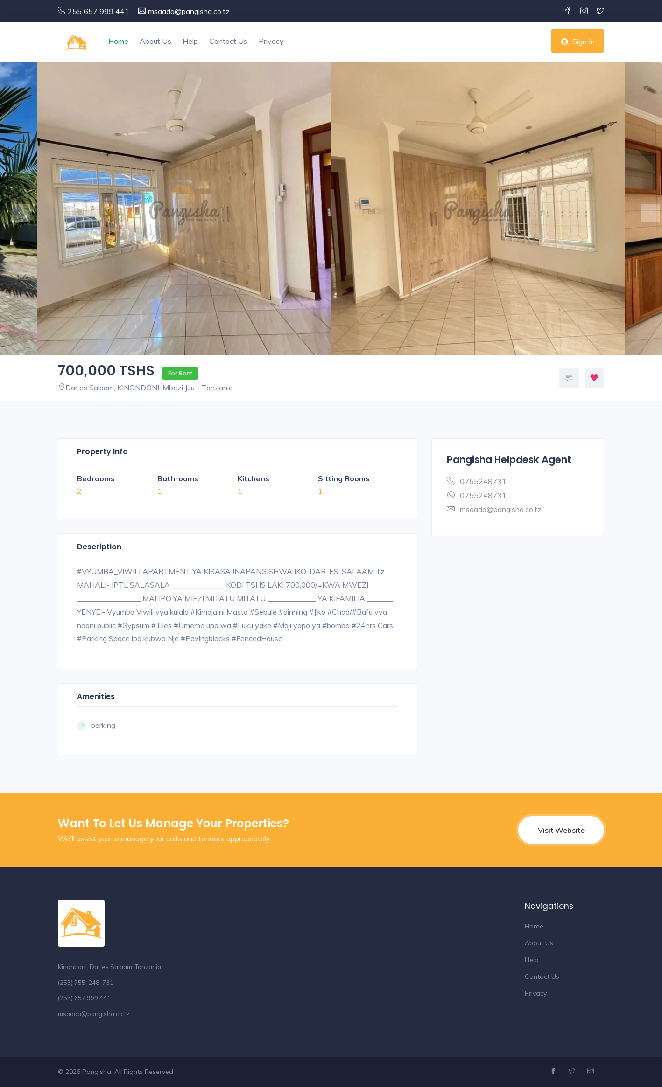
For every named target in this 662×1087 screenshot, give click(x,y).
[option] (478, 208)
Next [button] (645, 208)
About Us (155, 41)
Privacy (271, 41)
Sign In (577, 41)
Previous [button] (16, 208)
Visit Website (561, 830)
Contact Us (228, 41)
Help (190, 41)
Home (118, 41)
